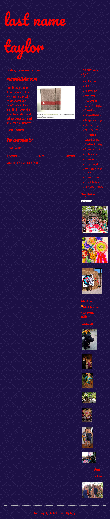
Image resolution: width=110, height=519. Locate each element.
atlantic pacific (91, 130)
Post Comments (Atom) (29, 163)
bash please (90, 96)
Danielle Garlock (92, 182)
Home (41, 156)
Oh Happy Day (91, 91)
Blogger (73, 513)
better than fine (92, 140)
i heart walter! (91, 101)
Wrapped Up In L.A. (93, 115)
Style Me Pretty (91, 125)
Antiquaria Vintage (93, 120)
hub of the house (90, 307)
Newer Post (12, 156)
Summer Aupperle (92, 149)
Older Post (70, 156)
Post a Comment (16, 147)
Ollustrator (54, 513)
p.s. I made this (91, 154)
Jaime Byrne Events (93, 105)
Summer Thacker (92, 177)
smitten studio (91, 81)
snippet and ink (91, 164)
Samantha (89, 159)
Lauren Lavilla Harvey (94, 187)
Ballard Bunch (90, 135)
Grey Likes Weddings (94, 144)
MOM (87, 86)
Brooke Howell (91, 110)
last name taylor (34, 32)
